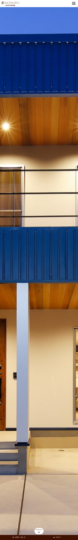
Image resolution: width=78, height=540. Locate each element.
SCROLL (39, 531)
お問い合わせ (19, 537)
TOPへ (57, 537)
